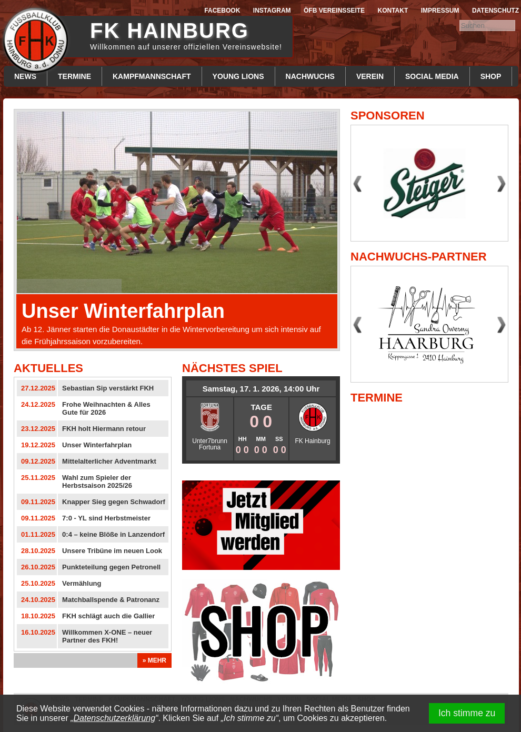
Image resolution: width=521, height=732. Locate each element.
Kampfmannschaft (152, 76)
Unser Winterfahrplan (123, 311)
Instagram (272, 10)
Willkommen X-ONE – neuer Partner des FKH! (107, 636)
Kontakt (393, 10)
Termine (74, 76)
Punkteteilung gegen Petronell (111, 567)
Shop (491, 76)
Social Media (432, 76)
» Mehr (154, 660)
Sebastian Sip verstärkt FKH (108, 388)
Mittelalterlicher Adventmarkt (109, 461)
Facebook (222, 10)
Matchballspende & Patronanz (110, 600)
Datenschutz (495, 10)
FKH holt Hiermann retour (104, 429)
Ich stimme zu (467, 713)
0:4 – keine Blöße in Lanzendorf (113, 534)
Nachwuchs (310, 76)
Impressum (440, 10)
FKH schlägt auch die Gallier (108, 616)
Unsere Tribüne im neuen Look (112, 551)
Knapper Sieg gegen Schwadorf (113, 502)
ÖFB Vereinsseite (334, 10)
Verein (370, 76)
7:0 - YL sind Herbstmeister (106, 518)
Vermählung (81, 583)
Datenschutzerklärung (115, 718)
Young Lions (238, 76)
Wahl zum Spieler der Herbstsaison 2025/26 (97, 481)
